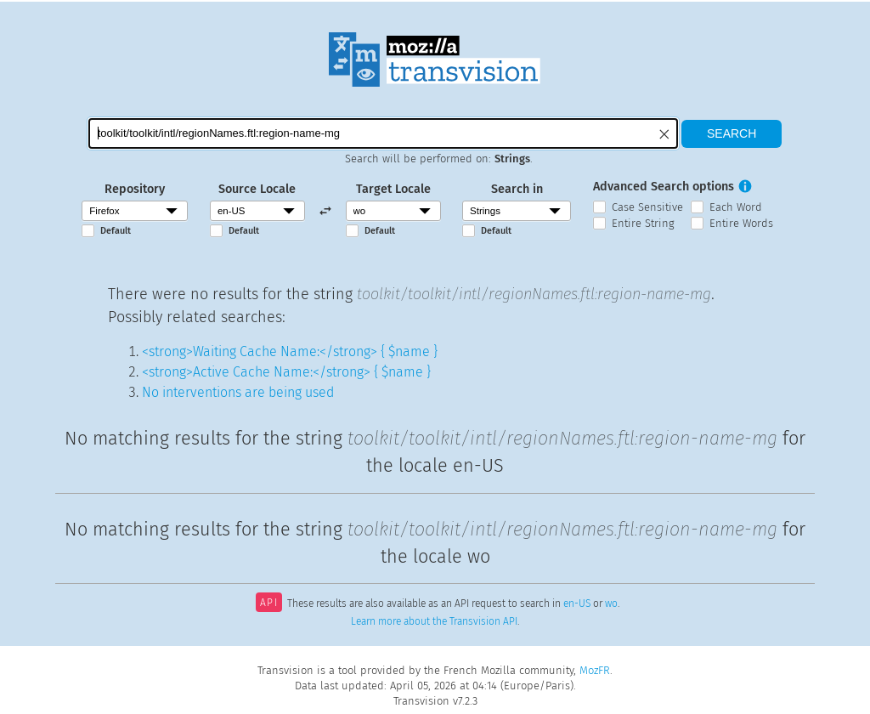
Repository (135, 189)
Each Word (735, 207)
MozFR (594, 670)
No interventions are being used (238, 392)
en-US (576, 604)
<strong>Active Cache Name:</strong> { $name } (286, 372)
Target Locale (393, 189)
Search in (517, 189)
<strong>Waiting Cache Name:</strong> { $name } (290, 351)
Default (115, 230)
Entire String (643, 223)
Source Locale (257, 189)
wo (611, 604)
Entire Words (741, 223)
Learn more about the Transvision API (434, 621)
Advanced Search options (663, 186)
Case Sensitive (647, 207)
